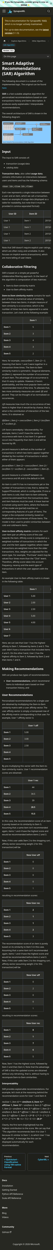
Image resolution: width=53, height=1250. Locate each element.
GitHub (24, 5)
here (4, 87)
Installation (7, 1185)
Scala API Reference (11, 1198)
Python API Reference (12, 1194)
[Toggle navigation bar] (4, 11)
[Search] (48, 11)
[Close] (51, 3)
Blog (4, 1213)
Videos (5, 1217)
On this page (10, 56)
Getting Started (9, 1189)
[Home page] (4, 41)
